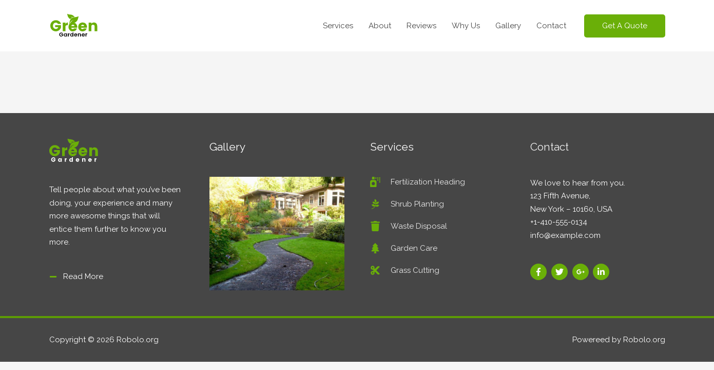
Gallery (508, 25)
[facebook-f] (539, 272)
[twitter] (560, 272)
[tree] (403, 248)
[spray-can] (417, 182)
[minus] (76, 276)
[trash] (408, 226)
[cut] (404, 270)
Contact (551, 25)
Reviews (421, 25)
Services (338, 25)
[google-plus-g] (581, 272)
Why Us (466, 25)
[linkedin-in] (602, 272)
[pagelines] (407, 204)
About (380, 25)
